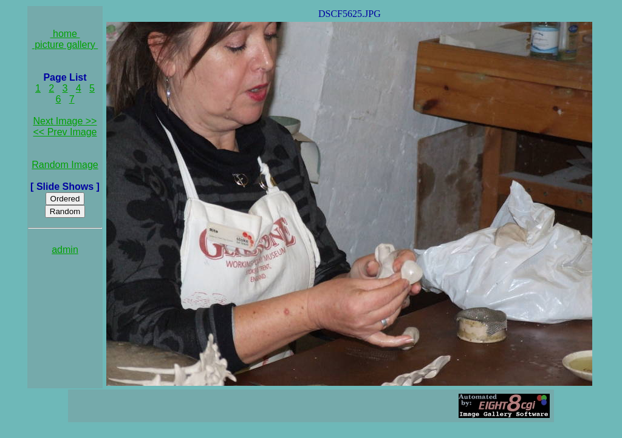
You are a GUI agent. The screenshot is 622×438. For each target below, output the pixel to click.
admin (65, 249)
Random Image (65, 165)
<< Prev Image (65, 132)
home (65, 34)
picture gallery (65, 44)
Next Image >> (65, 121)
